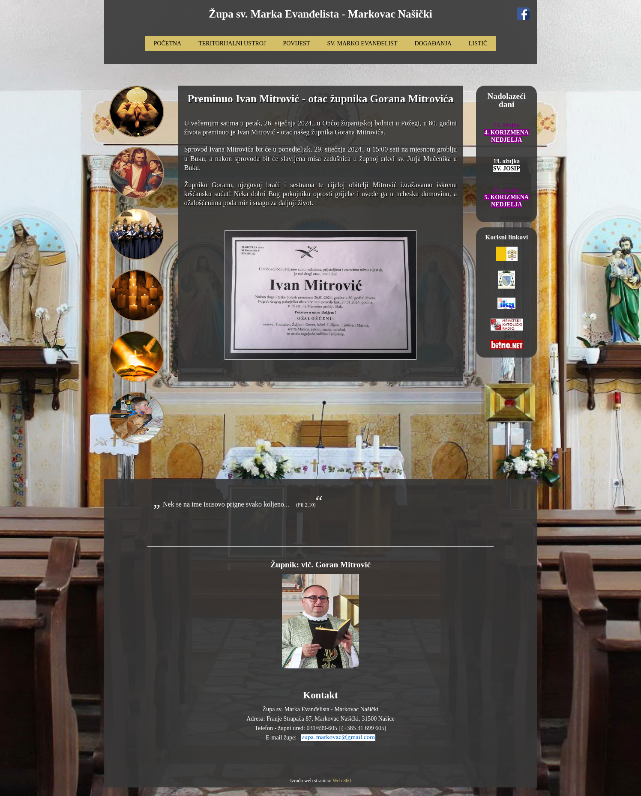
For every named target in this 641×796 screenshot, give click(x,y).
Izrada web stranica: (311, 781)
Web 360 (341, 781)
